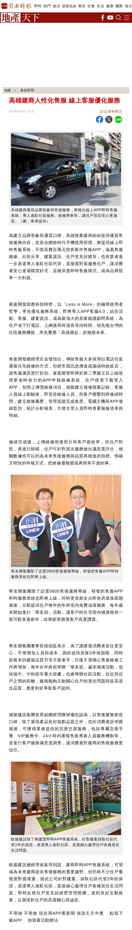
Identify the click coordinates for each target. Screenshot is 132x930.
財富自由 (69, 6)
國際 (119, 6)
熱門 (47, 6)
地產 (7, 90)
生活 (100, 6)
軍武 (81, 6)
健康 (109, 6)
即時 (37, 6)
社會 (91, 6)
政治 (56, 6)
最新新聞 (28, 90)
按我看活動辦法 (43, 920)
